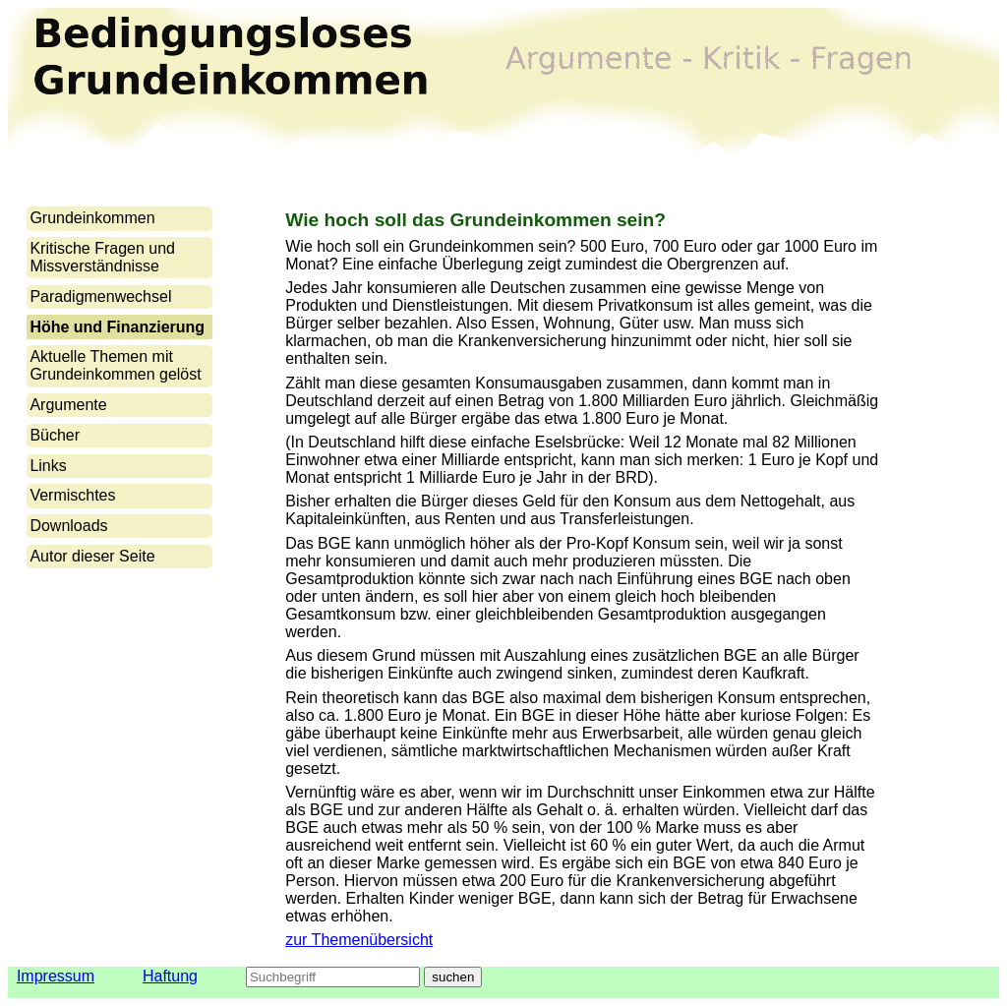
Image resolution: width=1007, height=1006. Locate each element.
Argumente (68, 404)
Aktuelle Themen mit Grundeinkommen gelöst (115, 365)
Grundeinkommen (92, 217)
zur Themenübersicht (359, 939)
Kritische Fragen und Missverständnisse (102, 257)
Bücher (55, 435)
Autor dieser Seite (92, 556)
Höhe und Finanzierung (117, 327)
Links (48, 465)
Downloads (68, 525)
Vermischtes (72, 495)
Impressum (55, 976)
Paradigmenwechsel (100, 296)
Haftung (170, 976)
